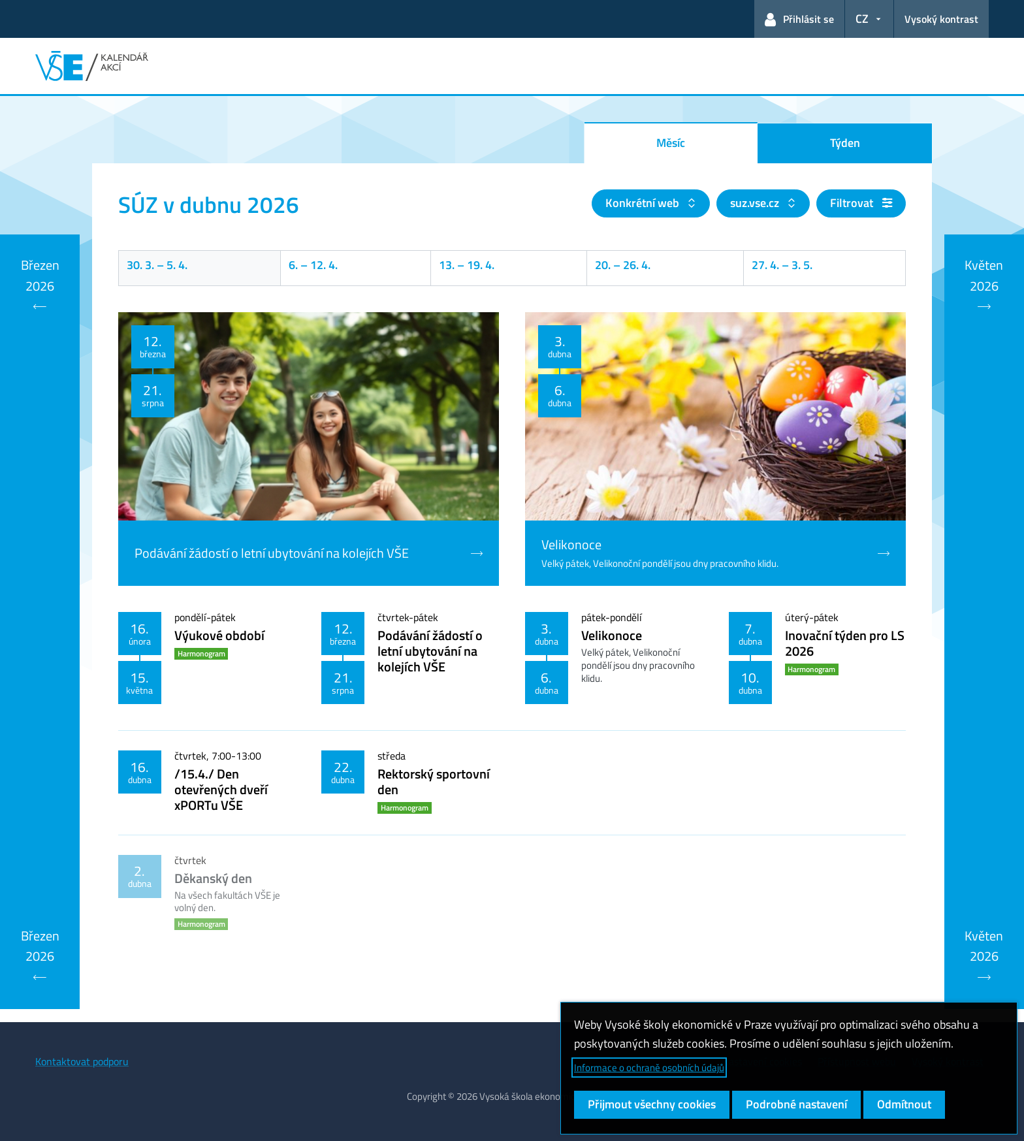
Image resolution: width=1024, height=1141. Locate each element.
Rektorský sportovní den (433, 781)
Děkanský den (213, 878)
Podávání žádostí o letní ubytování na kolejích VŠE (430, 651)
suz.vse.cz (756, 203)
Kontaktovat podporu (82, 1061)
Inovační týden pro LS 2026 (844, 643)
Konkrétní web (643, 203)
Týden (845, 143)
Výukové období (219, 635)
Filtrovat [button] (861, 203)
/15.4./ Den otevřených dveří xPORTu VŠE (221, 789)
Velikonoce (611, 635)
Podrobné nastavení (796, 1104)
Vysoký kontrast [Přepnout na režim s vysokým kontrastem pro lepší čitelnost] (941, 19)
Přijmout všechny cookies (652, 1104)
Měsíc (670, 143)
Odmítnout (904, 1104)
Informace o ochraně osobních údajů (649, 1067)
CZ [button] (862, 18)
